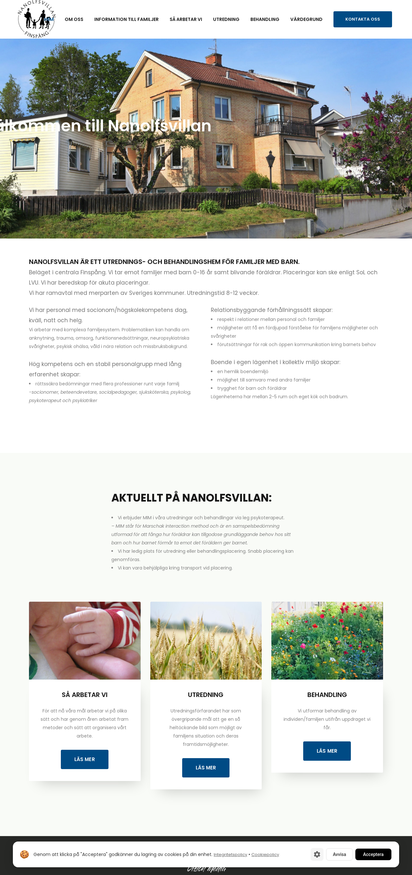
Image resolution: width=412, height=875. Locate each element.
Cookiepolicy (265, 854)
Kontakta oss (362, 19)
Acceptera (373, 854)
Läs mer (84, 759)
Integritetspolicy (230, 854)
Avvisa (339, 854)
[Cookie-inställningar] (317, 854)
